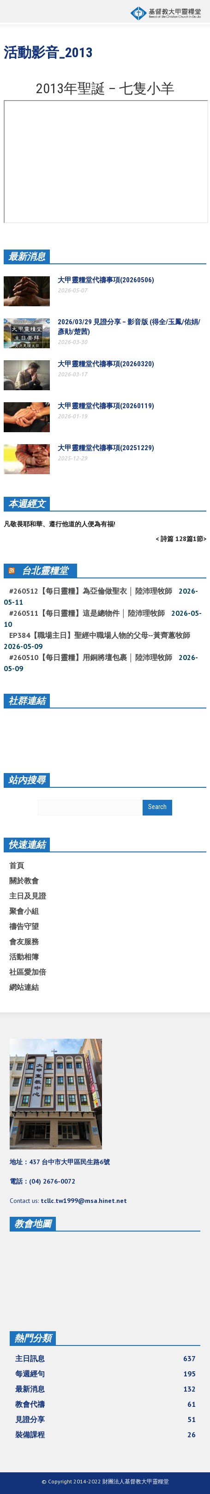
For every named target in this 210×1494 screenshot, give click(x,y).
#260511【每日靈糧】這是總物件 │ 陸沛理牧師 (87, 613)
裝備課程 (105, 1434)
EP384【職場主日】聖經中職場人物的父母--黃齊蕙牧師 (99, 635)
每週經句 (105, 1373)
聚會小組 (24, 911)
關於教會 (24, 880)
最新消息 (26, 256)
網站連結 (24, 987)
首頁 (16, 865)
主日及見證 (27, 895)
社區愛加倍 (27, 971)
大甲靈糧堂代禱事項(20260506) (106, 280)
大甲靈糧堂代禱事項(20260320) (106, 364)
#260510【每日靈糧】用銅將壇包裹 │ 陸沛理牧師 (90, 657)
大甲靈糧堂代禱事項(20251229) (106, 448)
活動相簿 (24, 956)
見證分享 (105, 1419)
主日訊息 (105, 1358)
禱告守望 (24, 926)
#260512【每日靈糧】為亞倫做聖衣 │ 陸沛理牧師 (90, 590)
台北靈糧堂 (45, 570)
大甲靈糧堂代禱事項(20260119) (106, 406)
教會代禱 (105, 1404)
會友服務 (24, 941)
